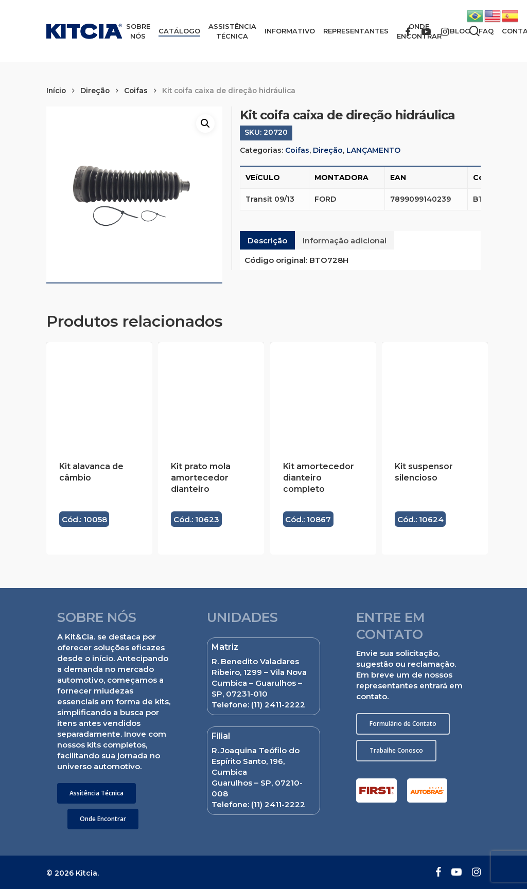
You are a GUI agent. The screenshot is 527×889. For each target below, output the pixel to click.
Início (56, 90)
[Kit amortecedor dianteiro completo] (323, 395)
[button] (96, 793)
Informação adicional (345, 240)
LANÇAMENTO (373, 150)
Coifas (136, 90)
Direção (95, 90)
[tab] (267, 240)
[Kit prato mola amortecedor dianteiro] (211, 395)
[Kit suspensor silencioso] (435, 395)
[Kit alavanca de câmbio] (99, 395)
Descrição (267, 240)
